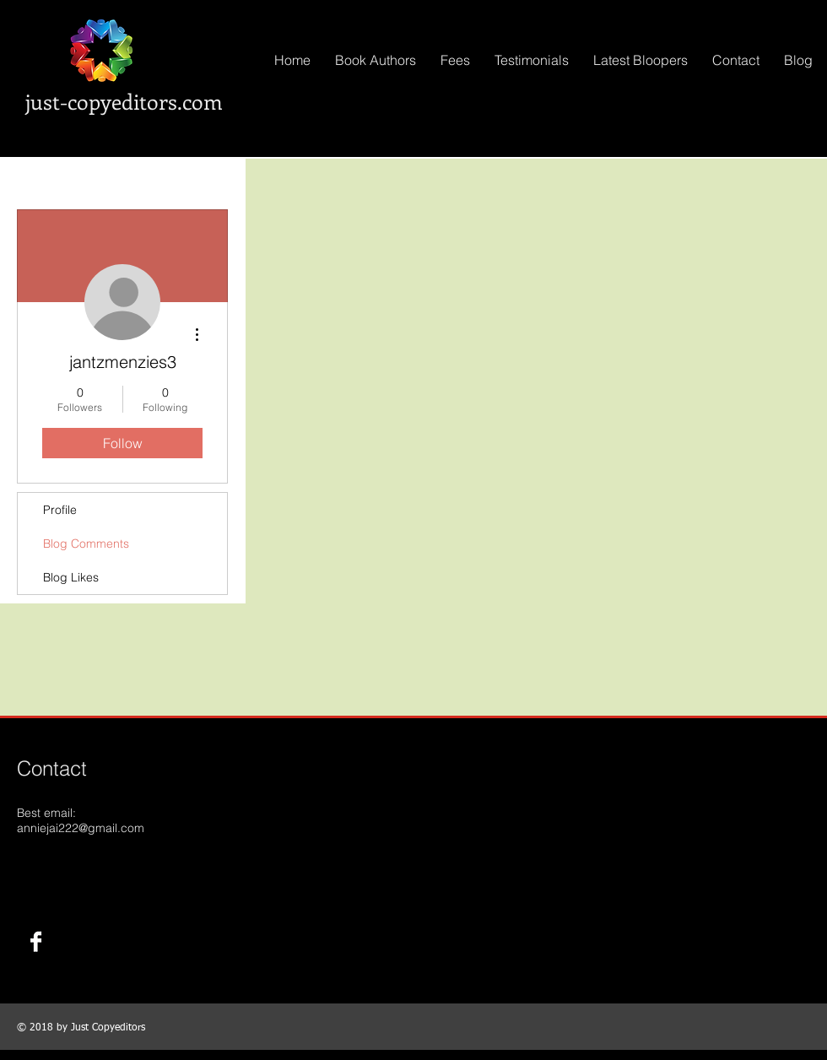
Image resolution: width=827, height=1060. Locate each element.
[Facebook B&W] (36, 941)
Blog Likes (71, 577)
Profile (60, 509)
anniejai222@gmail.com (80, 828)
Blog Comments (86, 543)
